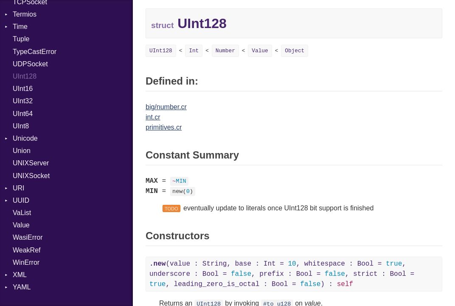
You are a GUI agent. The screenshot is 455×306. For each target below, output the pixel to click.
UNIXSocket (31, 175)
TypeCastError (34, 51)
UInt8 (21, 126)
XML (20, 274)
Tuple (21, 38)
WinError (26, 262)
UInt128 (25, 76)
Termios (25, 14)
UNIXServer (31, 163)
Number (225, 51)
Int (194, 51)
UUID (21, 200)
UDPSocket (30, 64)
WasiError (28, 237)
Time (20, 26)
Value (21, 225)
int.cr (153, 117)
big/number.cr (166, 106)
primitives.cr (164, 127)
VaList (22, 212)
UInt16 (23, 88)
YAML (22, 287)
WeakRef (27, 250)
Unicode (25, 138)
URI (19, 188)
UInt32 (23, 101)
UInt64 (23, 113)
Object (294, 51)
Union (22, 150)
